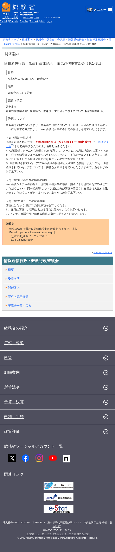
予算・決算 (14, 402)
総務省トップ (11, 39)
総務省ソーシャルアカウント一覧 (33, 446)
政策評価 (12, 431)
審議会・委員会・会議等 (50, 39)
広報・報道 (14, 343)
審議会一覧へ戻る (19, 305)
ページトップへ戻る (103, 252)
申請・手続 (14, 417)
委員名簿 (14, 278)
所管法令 (12, 387)
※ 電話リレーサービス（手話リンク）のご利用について (57, 534)
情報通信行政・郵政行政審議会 (87, 39)
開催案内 (14, 287)
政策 (8, 358)
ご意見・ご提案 (10, 17)
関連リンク (14, 474)
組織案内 (27, 39)
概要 (11, 269)
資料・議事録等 (18, 296)
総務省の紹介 (16, 328)
